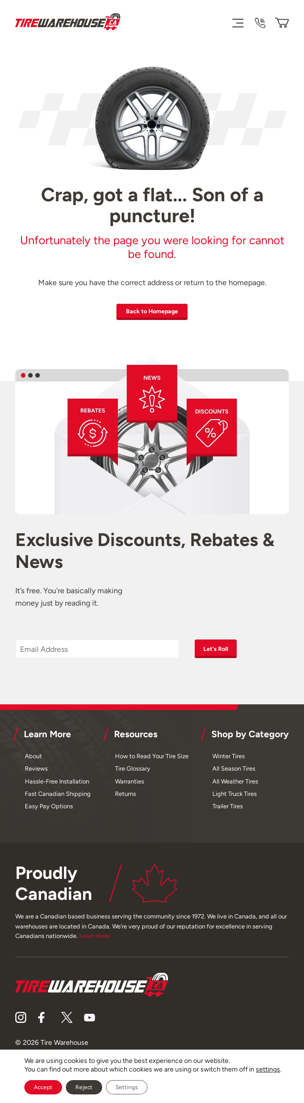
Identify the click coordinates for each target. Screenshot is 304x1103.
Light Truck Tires (234, 797)
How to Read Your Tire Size (152, 759)
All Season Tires (233, 772)
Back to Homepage (152, 312)
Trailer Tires (227, 810)
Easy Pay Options (49, 810)
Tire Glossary (132, 772)
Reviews (36, 772)
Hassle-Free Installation (57, 785)
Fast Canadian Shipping (58, 797)
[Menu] (237, 23)
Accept (43, 1087)
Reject (84, 1087)
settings (268, 1069)
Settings (126, 1087)
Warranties (129, 785)
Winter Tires (228, 759)
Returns (125, 797)
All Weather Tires (235, 785)
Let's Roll (221, 652)
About (33, 759)
